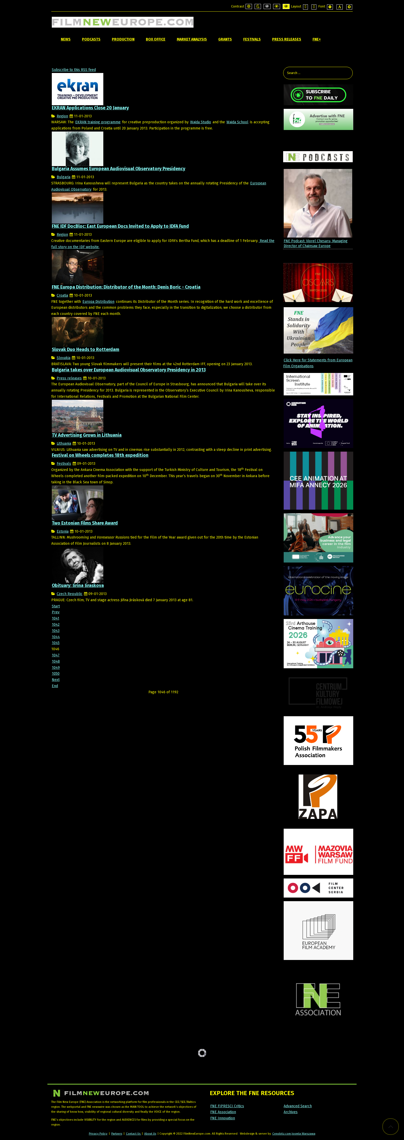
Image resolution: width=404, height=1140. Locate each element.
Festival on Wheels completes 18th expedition (100, 455)
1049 (56, 667)
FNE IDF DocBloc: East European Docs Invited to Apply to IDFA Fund (120, 226)
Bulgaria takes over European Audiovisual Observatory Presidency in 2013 (129, 370)
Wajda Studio (200, 122)
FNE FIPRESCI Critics (227, 1106)
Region (62, 116)
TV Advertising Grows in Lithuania (87, 435)
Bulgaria (63, 177)
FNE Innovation (222, 1118)
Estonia (63, 531)
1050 (56, 673)
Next (56, 680)
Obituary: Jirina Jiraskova (78, 585)
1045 (56, 643)
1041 (55, 618)
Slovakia (63, 358)
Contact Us (133, 1133)
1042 (56, 624)
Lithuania (64, 443)
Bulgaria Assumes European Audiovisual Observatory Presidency (118, 169)
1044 (56, 637)
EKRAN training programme (98, 122)
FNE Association (223, 1112)
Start (56, 606)
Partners (116, 1133)
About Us (150, 1133)
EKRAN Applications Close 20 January (90, 108)
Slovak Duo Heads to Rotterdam (85, 349)
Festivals (64, 463)
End (55, 686)
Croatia (62, 295)
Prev (56, 612)
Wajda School (237, 122)
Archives (291, 1112)
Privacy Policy (98, 1133)
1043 (56, 631)
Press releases (69, 378)
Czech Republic (69, 594)
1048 (56, 661)
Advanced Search (298, 1106)
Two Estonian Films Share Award (85, 523)
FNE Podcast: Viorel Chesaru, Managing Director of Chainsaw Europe (316, 243)
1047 (56, 655)
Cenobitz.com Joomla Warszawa (293, 1133)
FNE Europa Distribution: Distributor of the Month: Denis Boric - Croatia (126, 287)
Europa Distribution (98, 301)
